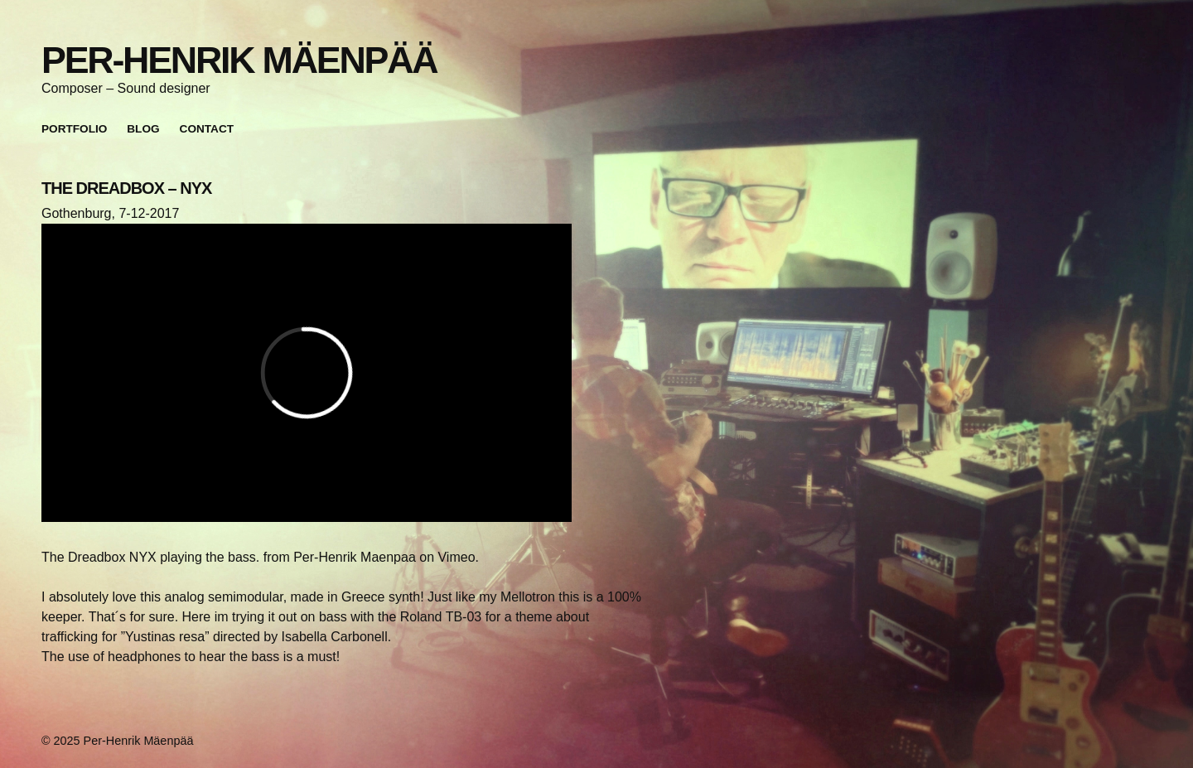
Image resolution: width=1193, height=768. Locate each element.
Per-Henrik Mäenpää (239, 59)
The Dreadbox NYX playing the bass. (150, 557)
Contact (207, 129)
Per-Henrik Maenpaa (354, 557)
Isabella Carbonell (335, 637)
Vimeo (456, 557)
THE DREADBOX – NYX (126, 188)
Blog (143, 129)
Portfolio (74, 129)
